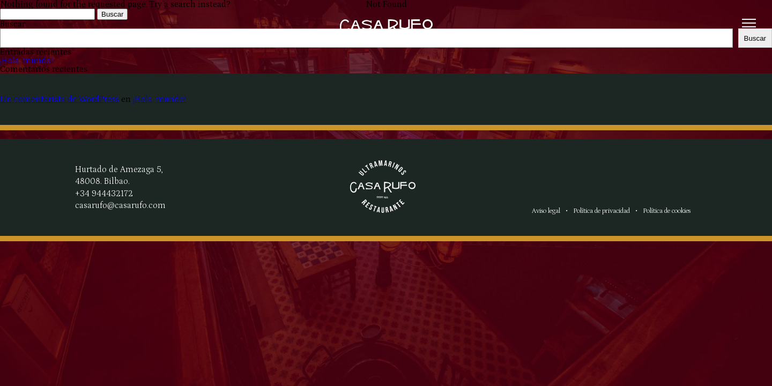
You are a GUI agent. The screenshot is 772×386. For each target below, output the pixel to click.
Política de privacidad (601, 210)
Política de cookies (667, 210)
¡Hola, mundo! (159, 99)
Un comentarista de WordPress (59, 99)
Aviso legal (546, 210)
